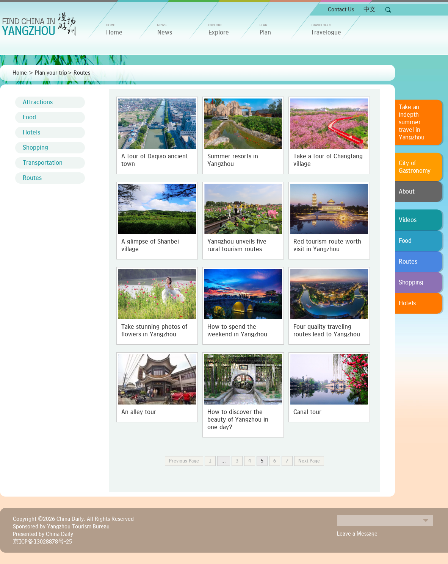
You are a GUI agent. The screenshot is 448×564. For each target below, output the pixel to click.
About (407, 191)
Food (29, 117)
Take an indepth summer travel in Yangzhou (412, 122)
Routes (82, 73)
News (164, 33)
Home (20, 73)
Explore (218, 33)
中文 (369, 9)
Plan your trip (51, 73)
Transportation (43, 162)
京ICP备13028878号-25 (42, 542)
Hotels (31, 132)
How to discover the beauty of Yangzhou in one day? (237, 420)
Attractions (38, 102)
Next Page (309, 461)
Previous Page (184, 461)
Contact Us (341, 9)
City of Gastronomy (415, 167)
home (114, 33)
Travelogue (326, 33)
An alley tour (138, 412)
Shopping (35, 147)
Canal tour (307, 412)
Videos (407, 220)
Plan (265, 33)
